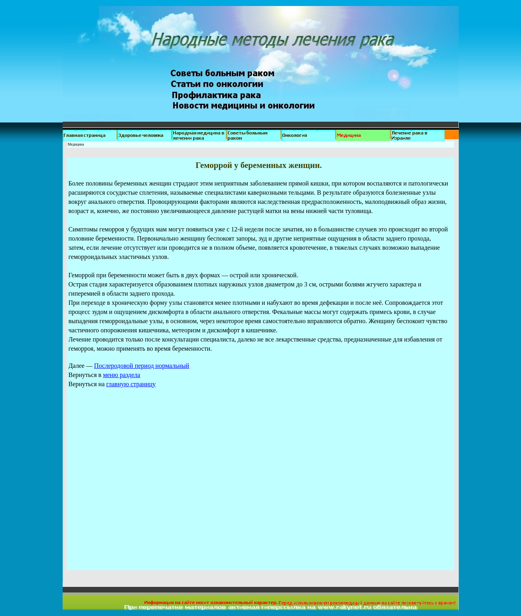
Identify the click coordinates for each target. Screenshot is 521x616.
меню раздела (121, 374)
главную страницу (131, 384)
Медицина (76, 144)
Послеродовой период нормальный (141, 365)
